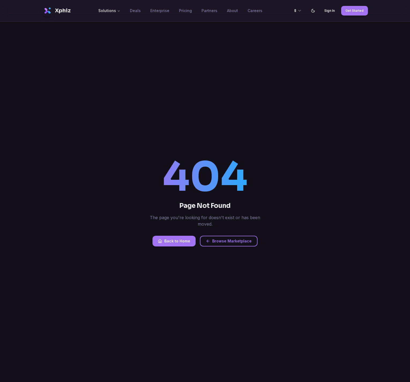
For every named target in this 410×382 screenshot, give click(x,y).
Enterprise (159, 10)
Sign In (329, 11)
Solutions (109, 10)
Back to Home (174, 241)
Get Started (354, 11)
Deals (135, 10)
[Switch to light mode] (313, 11)
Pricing (185, 10)
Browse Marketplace (229, 241)
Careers (255, 10)
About (232, 10)
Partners (209, 10)
